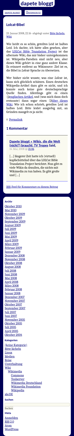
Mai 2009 (11, 236)
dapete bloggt (12, 12)
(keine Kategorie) (16, 345)
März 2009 (12, 244)
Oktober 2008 (13, 263)
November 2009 (15, 214)
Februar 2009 (13, 248)
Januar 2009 (12, 252)
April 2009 (11, 240)
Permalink (15, 119)
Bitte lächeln (57, 33)
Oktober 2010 (13, 206)
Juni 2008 (11, 274)
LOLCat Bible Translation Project (34, 51)
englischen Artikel (21, 97)
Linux (8, 352)
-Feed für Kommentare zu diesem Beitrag (32, 186)
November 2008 (15, 259)
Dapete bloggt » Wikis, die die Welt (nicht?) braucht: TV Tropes (34, 143)
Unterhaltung (13, 364)
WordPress (12, 429)
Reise (8, 360)
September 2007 (15, 308)
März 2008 (12, 285)
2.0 (9, 421)
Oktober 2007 (13, 304)
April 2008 (11, 282)
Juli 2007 (10, 312)
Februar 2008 (13, 289)
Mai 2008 (11, 278)
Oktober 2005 (13, 323)
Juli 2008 (10, 270)
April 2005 (11, 331)
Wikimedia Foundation (26, 386)
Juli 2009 (10, 229)
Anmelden (11, 418)
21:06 (31, 149)
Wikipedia (17, 390)
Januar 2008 (12, 293)
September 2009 (15, 221)
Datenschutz (33, 12)
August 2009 (13, 225)
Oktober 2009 (13, 218)
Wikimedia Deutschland (26, 383)
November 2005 (15, 319)
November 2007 (15, 301)
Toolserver (17, 379)
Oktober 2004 (13, 335)
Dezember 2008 (15, 255)
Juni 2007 (11, 316)
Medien (10, 356)
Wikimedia (15, 371)
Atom (8, 425)
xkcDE (9, 394)
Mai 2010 (11, 210)
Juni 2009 (11, 233)
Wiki (9, 36)
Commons (17, 375)
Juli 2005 (10, 327)
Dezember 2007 (15, 297)
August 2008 (13, 267)
